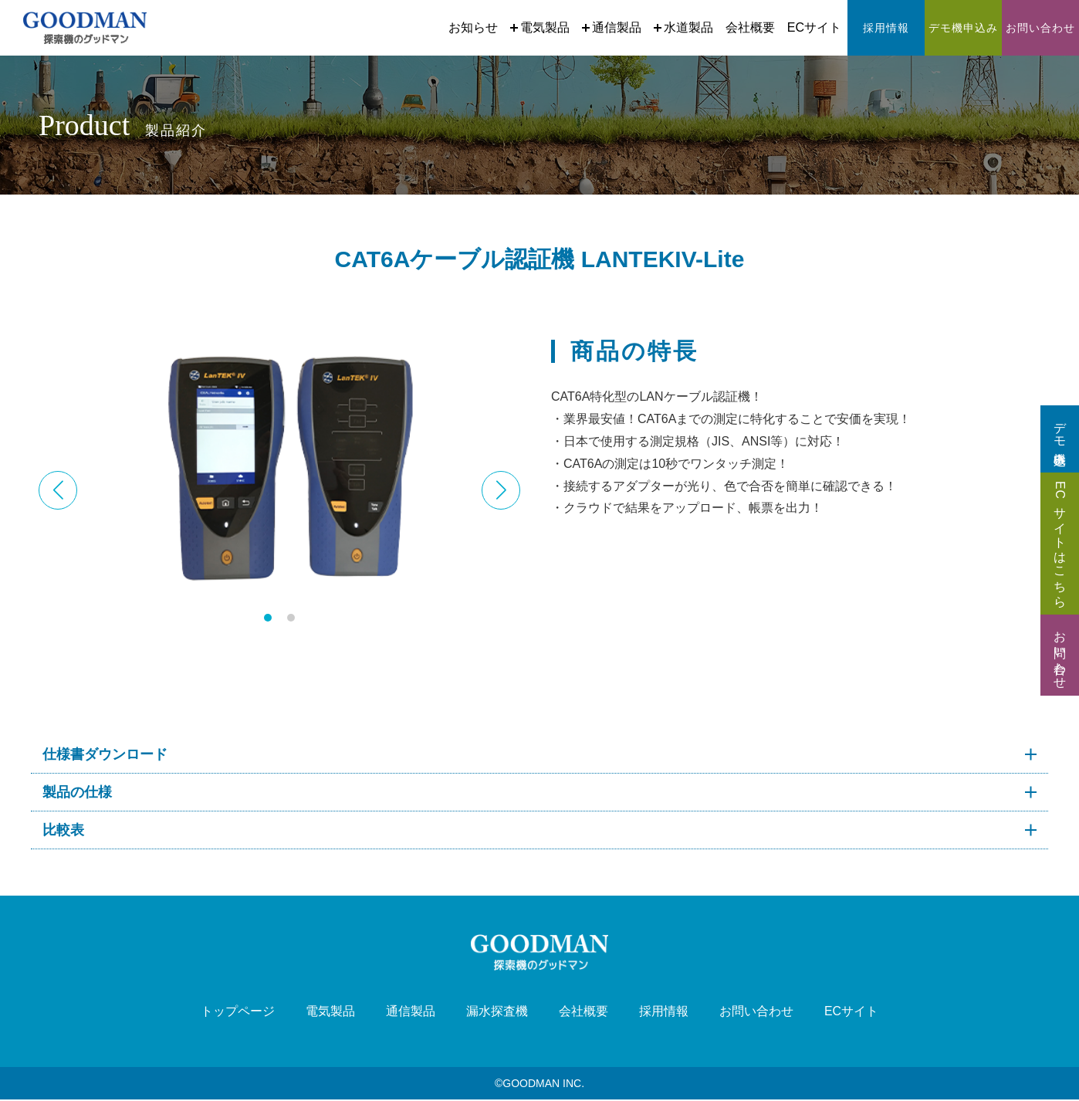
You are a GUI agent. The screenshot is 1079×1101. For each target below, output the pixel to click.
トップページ (238, 1011)
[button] (501, 490)
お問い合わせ (756, 1011)
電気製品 (540, 27)
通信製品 (611, 27)
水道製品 (683, 27)
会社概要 (750, 27)
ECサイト (814, 27)
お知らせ (473, 27)
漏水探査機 (497, 1011)
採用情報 (663, 1011)
